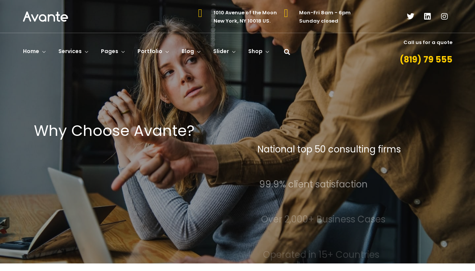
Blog (188, 51)
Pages (109, 51)
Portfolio (149, 51)
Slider (221, 51)
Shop (255, 51)
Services (70, 51)
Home (31, 51)
